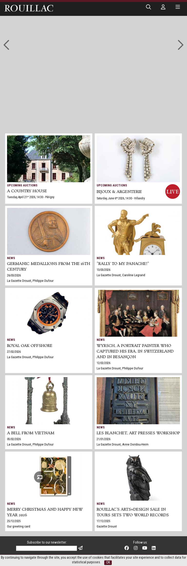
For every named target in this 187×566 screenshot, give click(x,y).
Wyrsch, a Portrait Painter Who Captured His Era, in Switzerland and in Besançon (135, 351)
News (11, 258)
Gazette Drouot (107, 526)
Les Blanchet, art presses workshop (138, 433)
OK (108, 562)
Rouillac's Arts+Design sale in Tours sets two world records (133, 512)
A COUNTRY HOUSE (27, 191)
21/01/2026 (103, 439)
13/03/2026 (103, 270)
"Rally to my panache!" (123, 264)
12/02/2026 (103, 363)
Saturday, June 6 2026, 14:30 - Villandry (121, 198)
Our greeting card (18, 526)
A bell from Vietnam (30, 433)
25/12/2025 (14, 521)
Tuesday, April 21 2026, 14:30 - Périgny (30, 197)
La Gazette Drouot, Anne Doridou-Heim (123, 444)
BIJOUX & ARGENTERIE (119, 192)
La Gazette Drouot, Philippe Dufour (30, 281)
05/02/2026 (14, 439)
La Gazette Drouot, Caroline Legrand (121, 275)
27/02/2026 (14, 352)
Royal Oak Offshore (29, 346)
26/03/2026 (14, 275)
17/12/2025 (103, 521)
